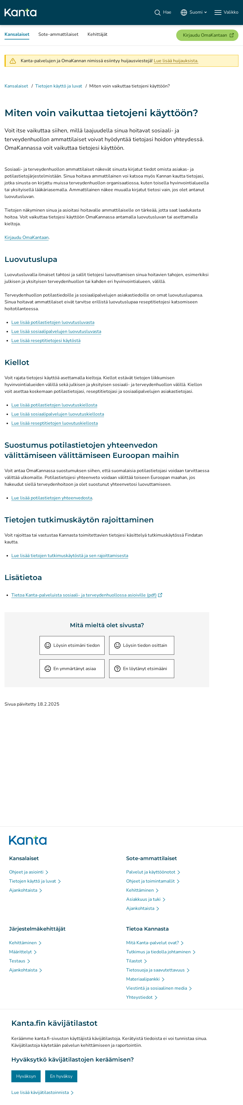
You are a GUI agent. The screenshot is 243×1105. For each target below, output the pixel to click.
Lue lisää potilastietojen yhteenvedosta (51, 498)
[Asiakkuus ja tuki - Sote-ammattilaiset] (146, 899)
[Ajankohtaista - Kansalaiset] (26, 890)
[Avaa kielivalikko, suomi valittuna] (193, 12)
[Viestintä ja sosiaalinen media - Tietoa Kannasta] (159, 988)
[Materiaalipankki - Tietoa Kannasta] (145, 979)
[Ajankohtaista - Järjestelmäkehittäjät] (26, 970)
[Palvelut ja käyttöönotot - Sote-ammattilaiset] (153, 872)
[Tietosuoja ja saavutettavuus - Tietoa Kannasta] (158, 970)
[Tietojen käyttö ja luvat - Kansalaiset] (35, 881)
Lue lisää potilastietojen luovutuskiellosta (54, 405)
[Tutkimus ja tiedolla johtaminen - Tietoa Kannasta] (161, 952)
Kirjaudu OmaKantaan (27, 237)
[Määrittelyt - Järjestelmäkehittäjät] (23, 952)
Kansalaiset (16, 86)
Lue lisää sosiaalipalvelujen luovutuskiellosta (57, 414)
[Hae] (163, 12)
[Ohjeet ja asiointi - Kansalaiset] (29, 872)
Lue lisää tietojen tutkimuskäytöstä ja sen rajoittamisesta (69, 555)
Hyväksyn (26, 1076)
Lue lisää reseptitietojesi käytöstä (45, 340)
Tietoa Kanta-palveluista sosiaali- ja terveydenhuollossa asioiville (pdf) (86, 595)
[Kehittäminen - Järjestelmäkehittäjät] (25, 943)
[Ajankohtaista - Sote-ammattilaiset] (143, 908)
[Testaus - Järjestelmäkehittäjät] (20, 961)
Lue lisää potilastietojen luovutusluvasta (52, 322)
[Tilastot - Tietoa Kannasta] (137, 961)
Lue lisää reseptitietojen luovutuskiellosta (54, 423)
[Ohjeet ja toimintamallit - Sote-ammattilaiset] (153, 881)
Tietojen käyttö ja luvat (58, 86)
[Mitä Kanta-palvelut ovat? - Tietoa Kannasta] (155, 943)
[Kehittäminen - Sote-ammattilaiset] (142, 890)
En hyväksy (61, 1076)
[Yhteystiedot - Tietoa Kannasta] (142, 997)
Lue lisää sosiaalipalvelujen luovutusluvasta (56, 331)
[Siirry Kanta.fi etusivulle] (28, 840)
